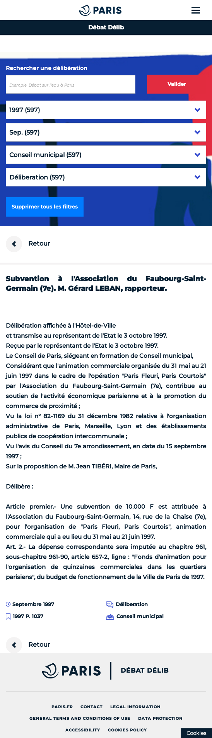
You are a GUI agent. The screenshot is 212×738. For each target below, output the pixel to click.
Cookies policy (127, 730)
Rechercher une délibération (46, 68)
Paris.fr (62, 706)
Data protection (160, 718)
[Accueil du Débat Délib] (84, 10)
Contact (91, 706)
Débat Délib (145, 670)
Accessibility (82, 730)
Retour (28, 244)
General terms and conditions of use (79, 718)
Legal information (135, 706)
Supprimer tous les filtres (45, 206)
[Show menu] (200, 10)
